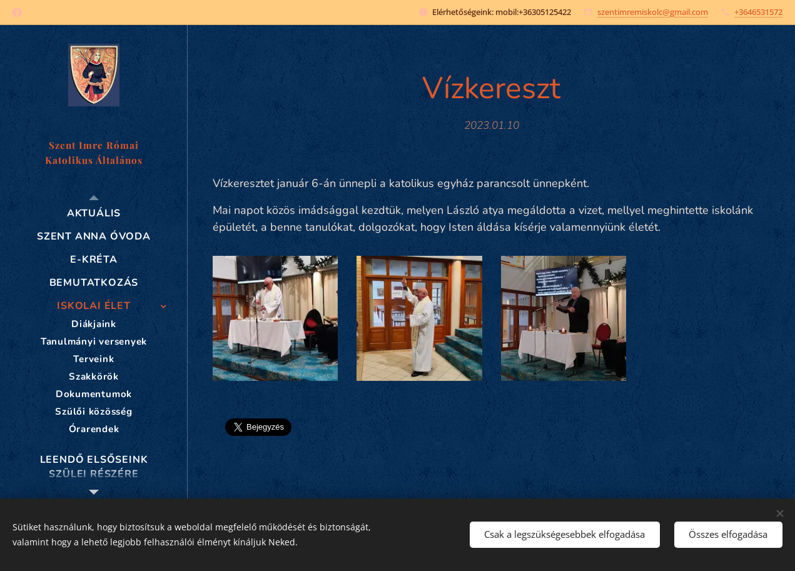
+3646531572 (758, 12)
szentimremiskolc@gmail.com (652, 12)
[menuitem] (94, 213)
